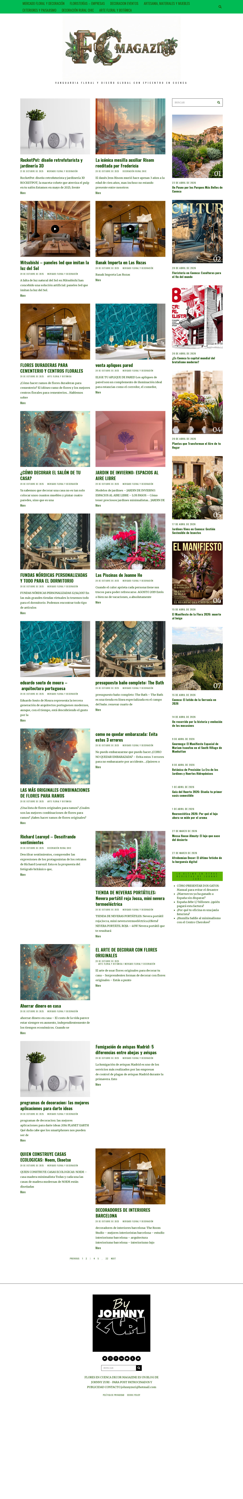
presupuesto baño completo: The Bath (130, 682)
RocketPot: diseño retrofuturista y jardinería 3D (51, 163)
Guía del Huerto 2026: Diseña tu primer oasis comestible (197, 793)
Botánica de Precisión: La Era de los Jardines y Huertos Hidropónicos (195, 771)
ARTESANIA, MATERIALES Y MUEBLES (167, 3)
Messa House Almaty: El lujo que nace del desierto (196, 838)
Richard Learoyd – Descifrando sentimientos (48, 839)
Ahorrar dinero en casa (40, 1005)
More (22, 193)
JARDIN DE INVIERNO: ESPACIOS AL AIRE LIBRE (127, 475)
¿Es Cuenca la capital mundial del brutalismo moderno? (193, 360)
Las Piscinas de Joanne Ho (119, 575)
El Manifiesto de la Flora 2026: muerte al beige (196, 616)
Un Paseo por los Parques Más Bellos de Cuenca (197, 189)
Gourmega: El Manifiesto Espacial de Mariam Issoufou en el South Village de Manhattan (197, 747)
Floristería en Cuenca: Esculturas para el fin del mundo (196, 275)
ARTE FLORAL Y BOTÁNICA (115, 10)
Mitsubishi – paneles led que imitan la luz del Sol (54, 265)
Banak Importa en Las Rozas (121, 262)
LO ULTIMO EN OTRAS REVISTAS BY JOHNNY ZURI (197, 876)
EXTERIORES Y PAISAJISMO (39, 10)
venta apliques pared (114, 365)
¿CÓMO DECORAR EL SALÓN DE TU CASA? (50, 475)
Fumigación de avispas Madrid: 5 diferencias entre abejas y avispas (126, 1049)
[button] (219, 102)
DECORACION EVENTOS (124, 3)
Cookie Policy (133, 1395)
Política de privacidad (113, 1395)
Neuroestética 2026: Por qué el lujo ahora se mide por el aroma (195, 815)
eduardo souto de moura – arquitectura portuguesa (43, 685)
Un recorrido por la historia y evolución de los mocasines (197, 723)
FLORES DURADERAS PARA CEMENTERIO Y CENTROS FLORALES (51, 368)
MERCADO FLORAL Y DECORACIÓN (43, 3)
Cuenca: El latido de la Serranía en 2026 (194, 701)
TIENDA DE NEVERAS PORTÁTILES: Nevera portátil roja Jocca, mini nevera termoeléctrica (130, 898)
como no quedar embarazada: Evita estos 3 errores (126, 737)
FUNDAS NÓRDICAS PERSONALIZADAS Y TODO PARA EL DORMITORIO (53, 578)
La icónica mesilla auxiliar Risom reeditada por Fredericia (125, 163)
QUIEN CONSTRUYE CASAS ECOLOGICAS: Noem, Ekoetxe (45, 1157)
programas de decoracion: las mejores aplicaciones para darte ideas (54, 1105)
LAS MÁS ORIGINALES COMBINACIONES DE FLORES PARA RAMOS (55, 793)
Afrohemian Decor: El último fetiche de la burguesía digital (197, 859)
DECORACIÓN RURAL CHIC (78, 10)
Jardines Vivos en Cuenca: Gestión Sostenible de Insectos (193, 531)
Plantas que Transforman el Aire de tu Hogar (196, 445)
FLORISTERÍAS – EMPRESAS (87, 3)
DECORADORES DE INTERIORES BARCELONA (123, 1213)
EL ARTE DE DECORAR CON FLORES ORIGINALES (126, 952)
